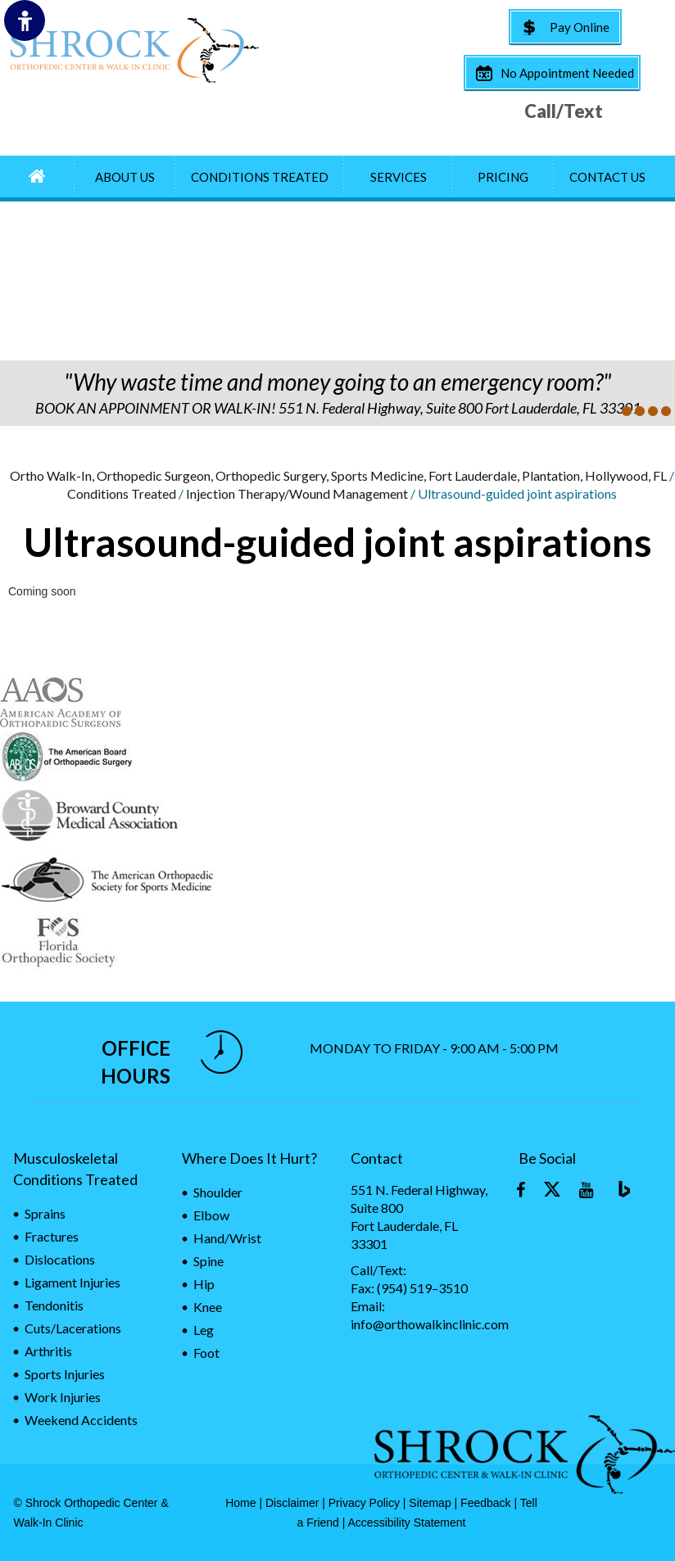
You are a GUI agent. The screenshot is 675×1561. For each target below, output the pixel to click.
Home (240, 1502)
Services (398, 177)
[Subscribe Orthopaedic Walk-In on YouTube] (586, 1191)
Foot (206, 1352)
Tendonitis (54, 1305)
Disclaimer (292, 1502)
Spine (208, 1261)
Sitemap (430, 1502)
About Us (125, 177)
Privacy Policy (364, 1502)
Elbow (211, 1215)
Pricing (503, 177)
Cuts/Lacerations (73, 1328)
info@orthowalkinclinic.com (430, 1324)
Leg (203, 1329)
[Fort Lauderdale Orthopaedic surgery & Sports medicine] (133, 50)
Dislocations (60, 1259)
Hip (204, 1284)
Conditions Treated (259, 177)
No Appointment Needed (567, 73)
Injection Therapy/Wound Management (297, 493)
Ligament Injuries (72, 1282)
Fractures (52, 1236)
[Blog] (619, 1191)
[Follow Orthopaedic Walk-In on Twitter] (553, 1191)
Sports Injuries (65, 1374)
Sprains (45, 1213)
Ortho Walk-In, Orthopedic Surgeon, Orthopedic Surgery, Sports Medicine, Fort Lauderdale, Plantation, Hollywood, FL (338, 475)
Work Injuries (63, 1397)
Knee (207, 1306)
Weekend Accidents (81, 1420)
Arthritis (48, 1351)
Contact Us (607, 177)
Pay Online (579, 27)
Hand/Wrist (227, 1238)
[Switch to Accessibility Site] (24, 20)
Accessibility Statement (407, 1522)
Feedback (485, 1502)
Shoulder (217, 1192)
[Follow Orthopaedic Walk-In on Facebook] (521, 1191)
